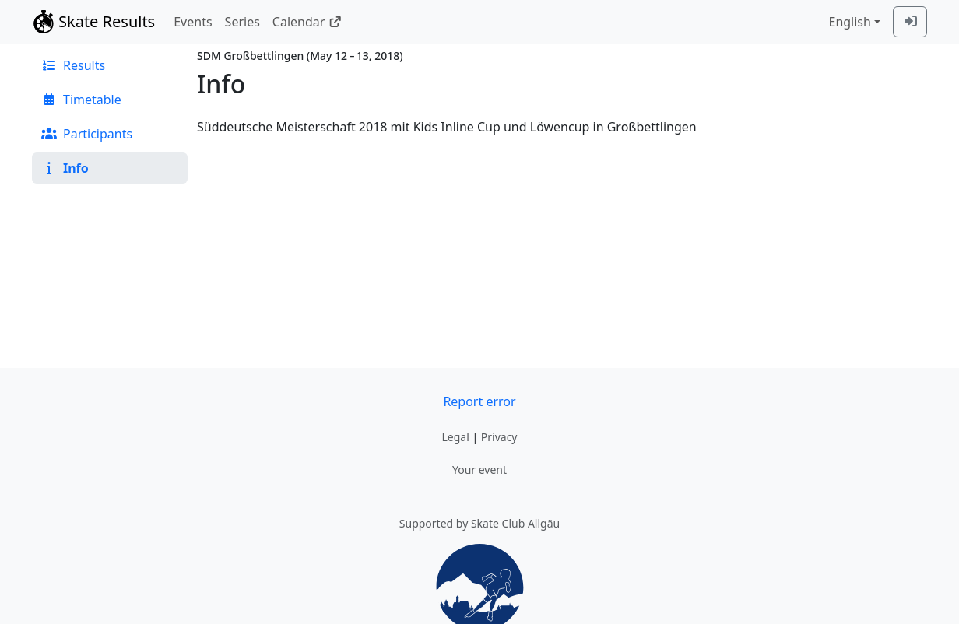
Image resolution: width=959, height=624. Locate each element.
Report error (479, 401)
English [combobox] (849, 21)
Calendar (307, 21)
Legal (455, 436)
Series (242, 21)
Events (193, 21)
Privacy (499, 436)
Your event (479, 469)
